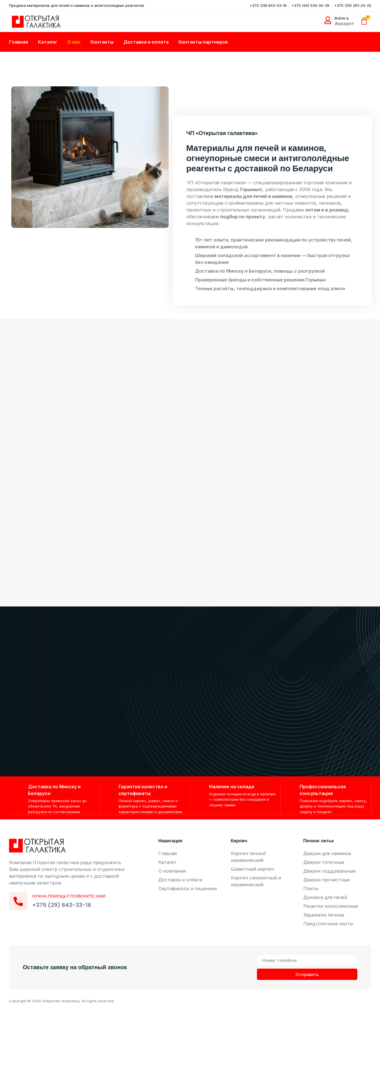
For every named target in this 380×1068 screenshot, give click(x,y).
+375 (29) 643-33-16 (63, 905)
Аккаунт (344, 23)
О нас (74, 42)
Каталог (47, 42)
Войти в (342, 18)
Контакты (102, 42)
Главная (18, 42)
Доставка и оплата (146, 42)
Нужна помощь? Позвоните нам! (70, 896)
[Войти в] (328, 20)
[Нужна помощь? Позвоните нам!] (19, 901)
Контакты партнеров (203, 42)
